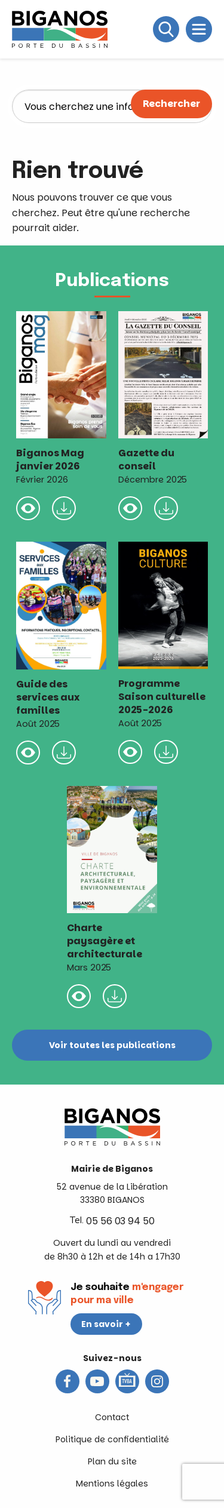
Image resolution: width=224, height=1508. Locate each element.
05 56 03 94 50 (120, 1221)
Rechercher (171, 103)
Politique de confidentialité (112, 1439)
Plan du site (112, 1461)
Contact (112, 1417)
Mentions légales (112, 1483)
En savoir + (106, 1324)
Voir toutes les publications (112, 1045)
